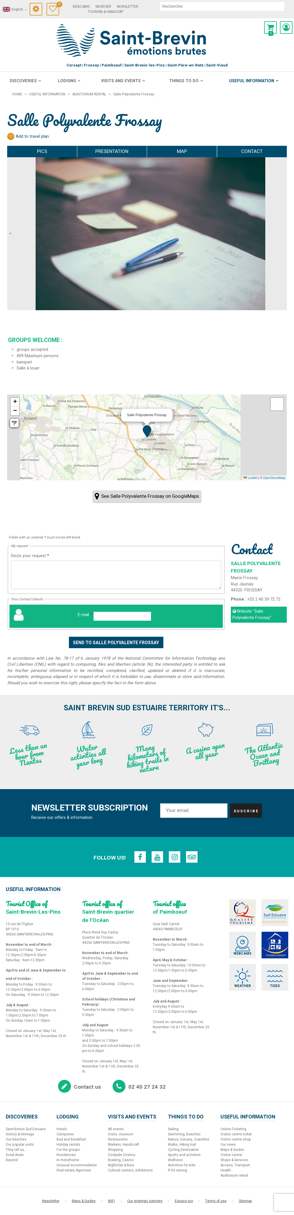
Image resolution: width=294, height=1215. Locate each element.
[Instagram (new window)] (174, 857)
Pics (42, 151)
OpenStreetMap (274, 477)
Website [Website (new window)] (252, 614)
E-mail (85, 615)
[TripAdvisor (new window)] (192, 857)
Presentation (111, 151)
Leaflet (250, 477)
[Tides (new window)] (275, 977)
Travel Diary (58, 5)
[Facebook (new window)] (140, 857)
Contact (252, 151)
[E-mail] (122, 616)
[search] (222, 6)
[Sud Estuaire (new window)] (275, 912)
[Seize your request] (116, 575)
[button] (270, 27)
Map (182, 151)
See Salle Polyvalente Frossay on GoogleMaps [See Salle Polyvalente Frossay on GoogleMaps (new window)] (150, 496)
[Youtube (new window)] (157, 857)
